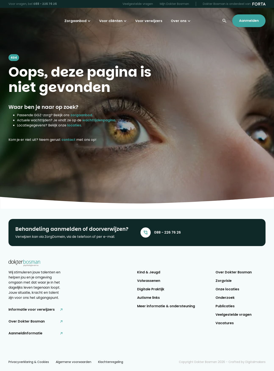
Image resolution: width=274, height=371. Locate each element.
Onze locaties (227, 289)
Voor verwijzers (148, 20)
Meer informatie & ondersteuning (166, 306)
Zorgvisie (224, 280)
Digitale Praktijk (150, 289)
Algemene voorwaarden (73, 362)
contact (68, 139)
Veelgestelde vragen (137, 4)
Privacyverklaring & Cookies (28, 362)
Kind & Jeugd (148, 272)
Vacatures (225, 323)
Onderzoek (225, 297)
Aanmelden (249, 20)
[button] (77, 21)
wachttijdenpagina (98, 120)
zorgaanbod (81, 115)
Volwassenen (148, 280)
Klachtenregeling (110, 362)
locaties (74, 125)
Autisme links (148, 297)
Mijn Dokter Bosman (174, 4)
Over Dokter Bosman (234, 272)
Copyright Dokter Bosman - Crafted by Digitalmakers (222, 362)
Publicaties (225, 306)
